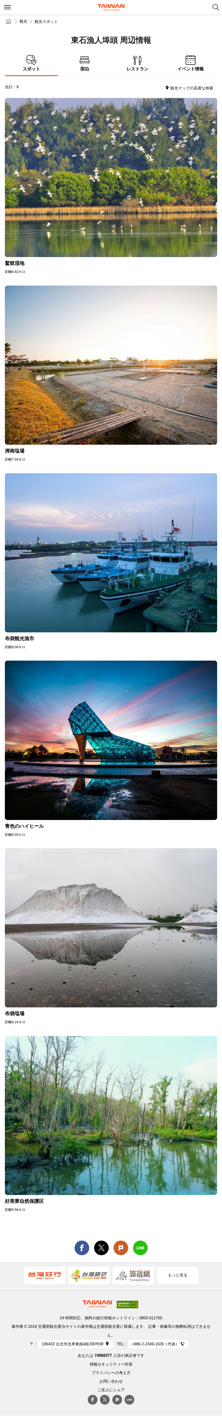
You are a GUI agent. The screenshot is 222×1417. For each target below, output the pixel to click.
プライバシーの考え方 (111, 1373)
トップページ (8, 21)
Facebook (92, 1400)
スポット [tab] (31, 63)
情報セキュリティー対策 (111, 1364)
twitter (101, 1248)
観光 (23, 21)
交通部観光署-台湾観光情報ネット (111, 7)
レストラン (138, 63)
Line (129, 1400)
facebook (82, 1248)
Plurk (121, 1248)
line (140, 1248)
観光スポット (46, 21)
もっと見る (177, 1275)
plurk (117, 1400)
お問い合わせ (111, 1381)
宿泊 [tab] (84, 63)
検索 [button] (216, 7)
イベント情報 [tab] (190, 63)
